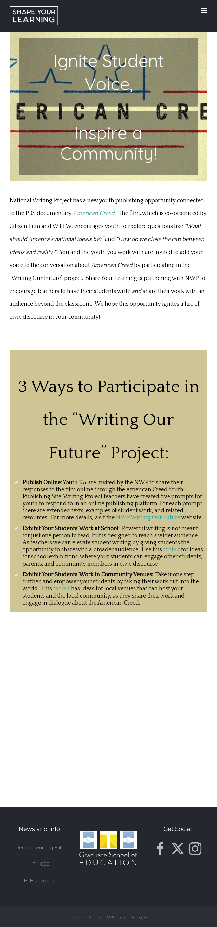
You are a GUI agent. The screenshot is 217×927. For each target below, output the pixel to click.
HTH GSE (39, 864)
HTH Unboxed (39, 880)
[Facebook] (160, 848)
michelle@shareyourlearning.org (120, 917)
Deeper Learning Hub (39, 847)
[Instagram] (195, 848)
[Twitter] (177, 848)
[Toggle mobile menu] (204, 10)
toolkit (171, 549)
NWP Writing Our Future (148, 517)
